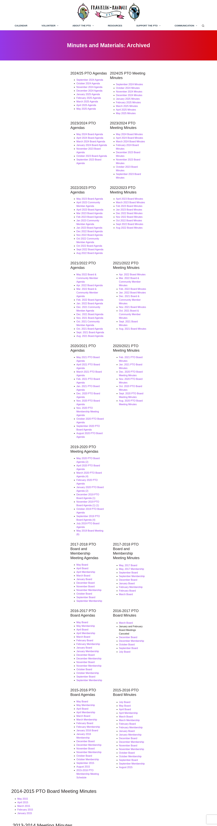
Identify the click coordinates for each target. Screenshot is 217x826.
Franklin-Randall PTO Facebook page (172, 779)
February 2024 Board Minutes (132, 138)
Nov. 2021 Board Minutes (132, 251)
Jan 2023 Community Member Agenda (39, 188)
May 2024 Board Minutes (129, 127)
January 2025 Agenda (31, 94)
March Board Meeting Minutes (33, 663)
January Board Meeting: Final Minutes (37, 719)
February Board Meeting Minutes (34, 667)
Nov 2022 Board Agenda (32, 199)
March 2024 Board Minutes (130, 134)
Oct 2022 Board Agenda (32, 206)
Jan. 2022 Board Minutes (132, 243)
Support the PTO (149, 25)
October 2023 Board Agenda (34, 145)
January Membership (30, 490)
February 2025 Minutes (128, 98)
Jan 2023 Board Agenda (32, 192)
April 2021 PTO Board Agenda (35, 295)
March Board (26, 417)
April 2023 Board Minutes (129, 170)
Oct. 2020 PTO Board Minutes (135, 306)
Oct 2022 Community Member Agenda (39, 203)
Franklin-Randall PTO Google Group (171, 791)
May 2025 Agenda (29, 109)
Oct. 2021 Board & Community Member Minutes (145, 254)
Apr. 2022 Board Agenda (32, 236)
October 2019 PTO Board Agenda (37, 372)
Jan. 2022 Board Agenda (32, 247)
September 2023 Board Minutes (133, 152)
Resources (115, 25)
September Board (28, 439)
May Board (25, 406)
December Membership (31, 498)
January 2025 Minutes (128, 94)
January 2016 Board (30, 567)
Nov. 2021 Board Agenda (32, 258)
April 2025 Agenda (29, 105)
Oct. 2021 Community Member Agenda (40, 262)
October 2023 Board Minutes (131, 148)
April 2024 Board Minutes (129, 130)
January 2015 (24, 640)
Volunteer (50, 25)
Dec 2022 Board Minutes (129, 185)
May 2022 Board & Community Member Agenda (44, 233)
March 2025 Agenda (30, 102)
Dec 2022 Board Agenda (32, 196)
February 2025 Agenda (31, 98)
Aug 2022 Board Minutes (129, 199)
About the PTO (83, 25)
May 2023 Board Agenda (32, 170)
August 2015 (26, 600)
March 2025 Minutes (127, 102)
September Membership (32, 442)
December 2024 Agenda (32, 91)
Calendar (21, 25)
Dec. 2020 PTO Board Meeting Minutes (140, 299)
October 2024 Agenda (31, 83)
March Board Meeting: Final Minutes (36, 708)
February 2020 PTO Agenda (34, 357)
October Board (27, 435)
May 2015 (22, 625)
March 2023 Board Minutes (130, 174)
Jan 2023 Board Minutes (129, 181)
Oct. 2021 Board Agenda (32, 265)
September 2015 (28, 596)
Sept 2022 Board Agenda (32, 210)
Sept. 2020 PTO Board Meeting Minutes (140, 310)
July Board (125, 483)
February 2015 (25, 636)
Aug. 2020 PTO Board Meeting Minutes (140, 313)
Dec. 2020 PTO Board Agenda (35, 310)
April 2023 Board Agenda (32, 177)
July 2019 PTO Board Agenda (35, 379)
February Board (127, 431)
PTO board (97, 784)
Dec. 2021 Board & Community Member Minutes (145, 247)
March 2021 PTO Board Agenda (36, 299)
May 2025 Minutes (126, 109)
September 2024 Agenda (32, 80)
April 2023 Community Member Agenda (40, 174)
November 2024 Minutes (129, 87)
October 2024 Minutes (128, 83)
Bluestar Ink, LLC (149, 821)
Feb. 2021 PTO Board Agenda (35, 302)
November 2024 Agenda (32, 87)
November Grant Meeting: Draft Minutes (38, 730)
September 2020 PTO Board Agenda (38, 324)
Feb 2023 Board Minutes (129, 177)
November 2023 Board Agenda (35, 141)
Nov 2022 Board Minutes (129, 188)
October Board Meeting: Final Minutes (37, 734)
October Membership (30, 512)
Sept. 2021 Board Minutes (133, 258)
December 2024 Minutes (129, 91)
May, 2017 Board (128, 406)
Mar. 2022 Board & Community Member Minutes (145, 236)
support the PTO (56, 784)
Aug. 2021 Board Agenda (32, 272)
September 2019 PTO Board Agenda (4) (40, 376)
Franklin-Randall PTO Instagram (169, 803)
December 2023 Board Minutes (133, 141)
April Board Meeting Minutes (32, 659)
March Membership (29, 556)
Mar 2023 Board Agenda (32, 181)
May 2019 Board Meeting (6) (34, 383)
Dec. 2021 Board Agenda (32, 254)
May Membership (28, 465)
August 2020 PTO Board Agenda (36, 328)
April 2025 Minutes (126, 105)
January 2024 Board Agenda (34, 138)
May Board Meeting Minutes (32, 701)
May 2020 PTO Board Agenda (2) (37, 347)
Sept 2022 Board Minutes (130, 196)
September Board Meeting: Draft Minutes (39, 737)
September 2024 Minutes (129, 80)
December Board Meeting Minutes (35, 674)
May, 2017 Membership (131, 410)
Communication (186, 25)
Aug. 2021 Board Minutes (133, 262)
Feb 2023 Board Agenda (32, 185)
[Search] (203, 26)
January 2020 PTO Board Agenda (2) (39, 361)
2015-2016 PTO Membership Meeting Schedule (44, 604)
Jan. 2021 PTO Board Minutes (135, 295)
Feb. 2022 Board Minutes (132, 240)
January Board (27, 421)
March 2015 (23, 632)
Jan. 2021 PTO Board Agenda (35, 306)
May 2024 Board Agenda (32, 127)
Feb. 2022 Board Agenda (32, 243)
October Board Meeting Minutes (34, 681)
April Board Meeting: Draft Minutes (35, 705)
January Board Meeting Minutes (34, 670)
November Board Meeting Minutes (35, 678)
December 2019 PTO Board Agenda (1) (40, 365)
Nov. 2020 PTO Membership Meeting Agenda (43, 317)
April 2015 (22, 629)
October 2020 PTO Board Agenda (37, 320)
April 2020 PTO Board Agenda (35, 350)
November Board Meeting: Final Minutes (38, 726)
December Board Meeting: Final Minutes (38, 723)
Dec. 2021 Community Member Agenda (40, 251)
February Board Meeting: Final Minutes (38, 715)
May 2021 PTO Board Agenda (35, 291)
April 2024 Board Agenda (32, 130)
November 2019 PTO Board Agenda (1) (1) (42, 368)
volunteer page (102, 774)
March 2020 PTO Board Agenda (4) (38, 354)
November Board (28, 428)
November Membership (31, 432)
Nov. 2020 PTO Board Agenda (35, 313)
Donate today (32, 774)
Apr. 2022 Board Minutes (132, 233)
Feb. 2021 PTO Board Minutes (135, 291)
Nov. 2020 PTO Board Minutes (135, 302)
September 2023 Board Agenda (36, 148)
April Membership (28, 414)
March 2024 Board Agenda (33, 134)
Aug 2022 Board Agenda (32, 214)
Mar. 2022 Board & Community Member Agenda (45, 240)
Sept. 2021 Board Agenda (33, 269)
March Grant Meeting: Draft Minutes (36, 712)
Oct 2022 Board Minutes (129, 192)
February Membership (131, 428)
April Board (25, 410)
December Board (28, 424)
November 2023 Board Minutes (133, 145)
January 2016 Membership (33, 571)
